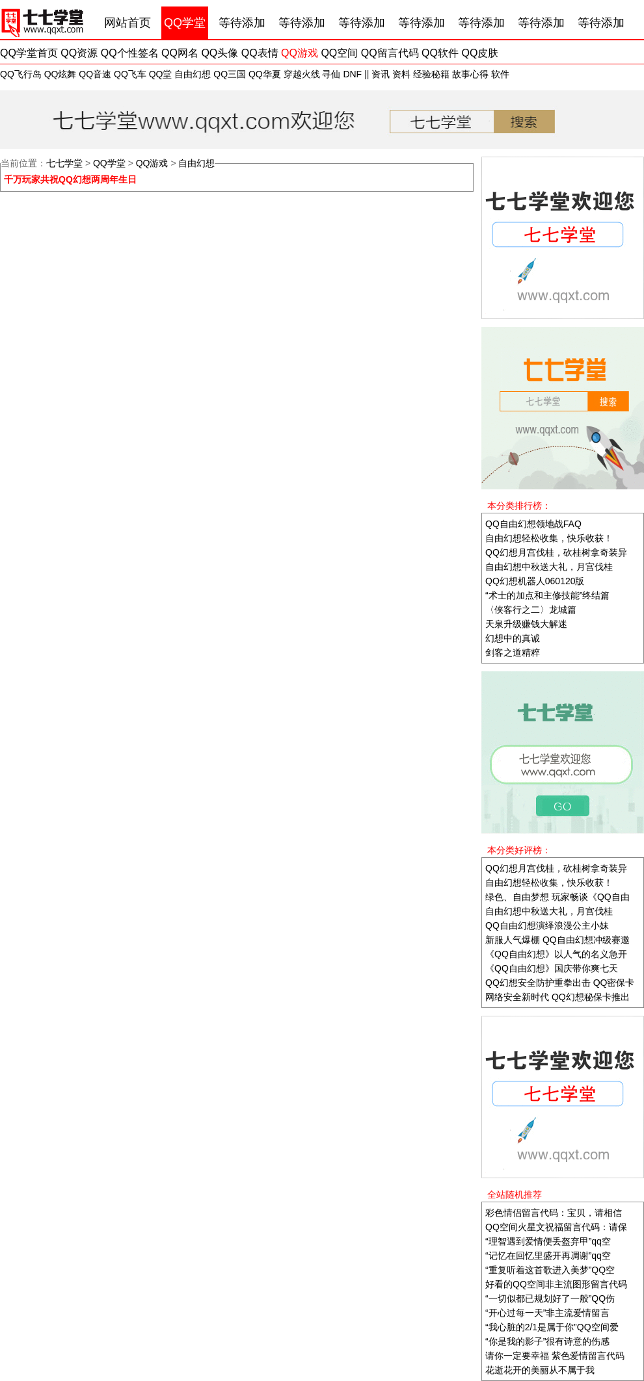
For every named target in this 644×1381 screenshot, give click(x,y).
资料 (401, 74)
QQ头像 (219, 52)
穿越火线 (302, 74)
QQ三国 (229, 74)
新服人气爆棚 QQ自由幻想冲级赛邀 (557, 940)
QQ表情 (259, 52)
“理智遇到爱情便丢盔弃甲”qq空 (548, 1241)
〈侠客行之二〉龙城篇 (530, 609)
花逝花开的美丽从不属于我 (540, 1370)
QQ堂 (160, 74)
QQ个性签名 (130, 52)
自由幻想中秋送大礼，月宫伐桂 (549, 566)
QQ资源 (79, 52)
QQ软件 (440, 52)
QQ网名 (179, 52)
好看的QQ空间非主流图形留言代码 (556, 1284)
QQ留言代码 (390, 52)
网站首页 (127, 22)
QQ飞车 (130, 74)
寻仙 (331, 74)
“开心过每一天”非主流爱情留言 (547, 1313)
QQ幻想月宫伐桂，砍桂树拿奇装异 (556, 552)
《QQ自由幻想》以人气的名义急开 (556, 954)
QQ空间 (339, 52)
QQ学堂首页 (29, 52)
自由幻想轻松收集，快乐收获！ (549, 538)
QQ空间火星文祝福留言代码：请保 (556, 1227)
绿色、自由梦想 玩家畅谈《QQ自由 (557, 897)
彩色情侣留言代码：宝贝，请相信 (553, 1212)
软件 (500, 74)
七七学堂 (64, 163)
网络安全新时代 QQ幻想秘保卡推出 (557, 997)
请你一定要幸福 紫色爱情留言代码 (554, 1355)
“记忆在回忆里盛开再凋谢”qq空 (548, 1255)
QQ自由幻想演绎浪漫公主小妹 (547, 925)
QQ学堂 (185, 22)
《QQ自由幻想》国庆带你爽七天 (551, 968)
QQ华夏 (264, 74)
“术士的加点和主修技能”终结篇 (547, 595)
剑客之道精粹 (512, 652)
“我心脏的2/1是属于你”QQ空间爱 (552, 1327)
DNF (352, 74)
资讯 (380, 74)
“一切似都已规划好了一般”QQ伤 (550, 1298)
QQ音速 (95, 74)
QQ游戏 (299, 52)
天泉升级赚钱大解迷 (526, 624)
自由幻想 (192, 74)
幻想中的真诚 (512, 638)
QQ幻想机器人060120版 (535, 581)
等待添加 (242, 22)
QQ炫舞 (60, 74)
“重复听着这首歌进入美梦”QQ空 (550, 1270)
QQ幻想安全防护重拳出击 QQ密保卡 (559, 982)
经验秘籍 (431, 74)
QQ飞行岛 (21, 74)
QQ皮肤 (479, 52)
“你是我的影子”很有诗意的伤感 (547, 1341)
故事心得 (470, 74)
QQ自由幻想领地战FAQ (533, 524)
